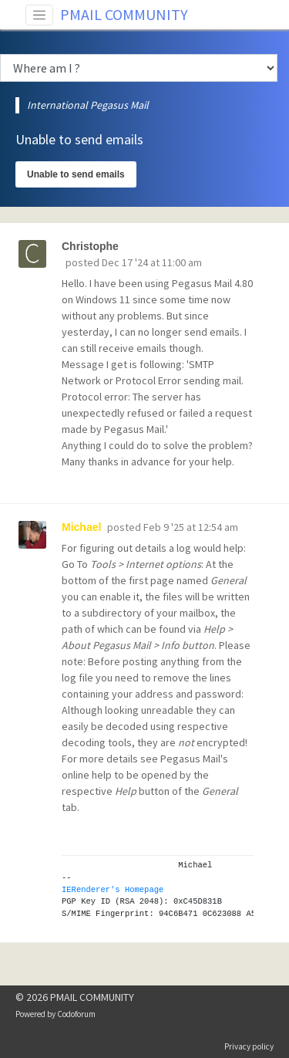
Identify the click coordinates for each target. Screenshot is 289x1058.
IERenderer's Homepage (112, 889)
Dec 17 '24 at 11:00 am (152, 262)
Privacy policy (249, 1046)
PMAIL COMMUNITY (124, 14)
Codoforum (76, 1014)
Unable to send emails (76, 174)
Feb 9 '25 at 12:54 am (190, 527)
